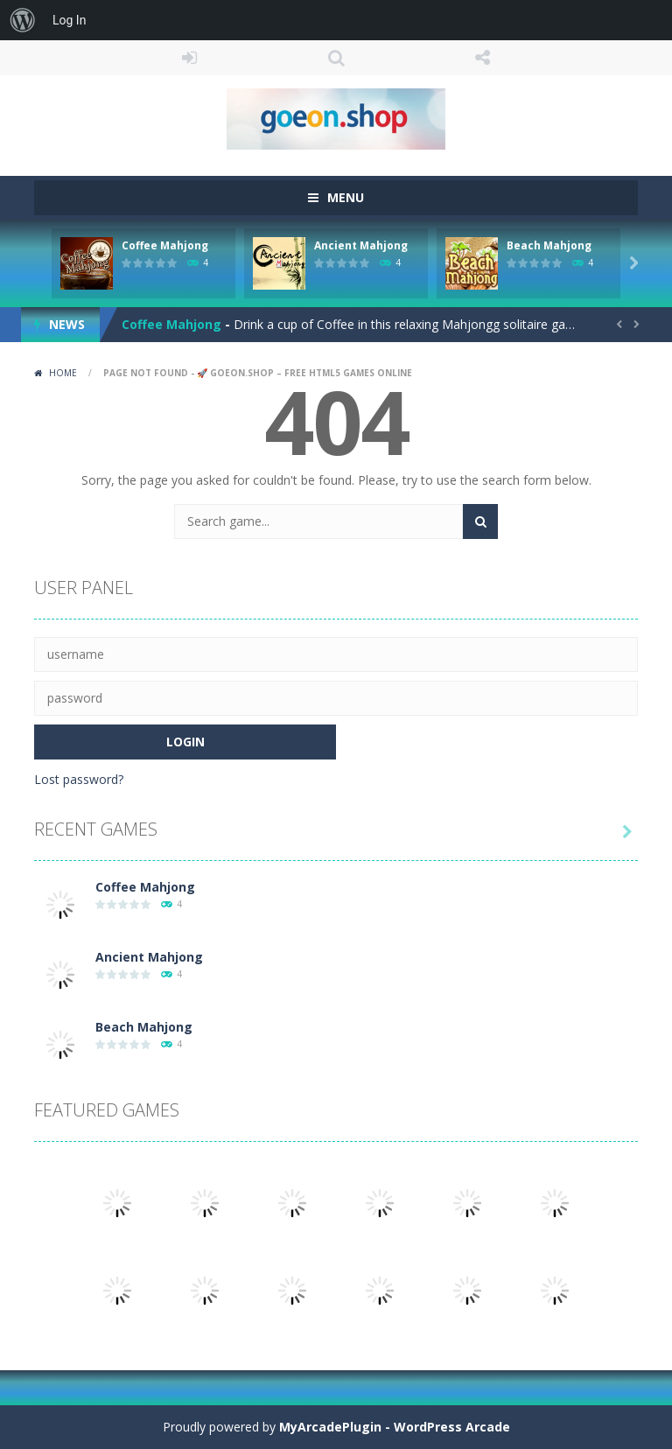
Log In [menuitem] (69, 20)
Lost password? (78, 779)
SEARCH (336, 57)
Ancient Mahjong (361, 245)
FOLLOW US (483, 57)
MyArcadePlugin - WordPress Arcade (394, 1426)
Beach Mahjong (549, 245)
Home (63, 373)
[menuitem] (23, 20)
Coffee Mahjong (165, 245)
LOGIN (190, 57)
